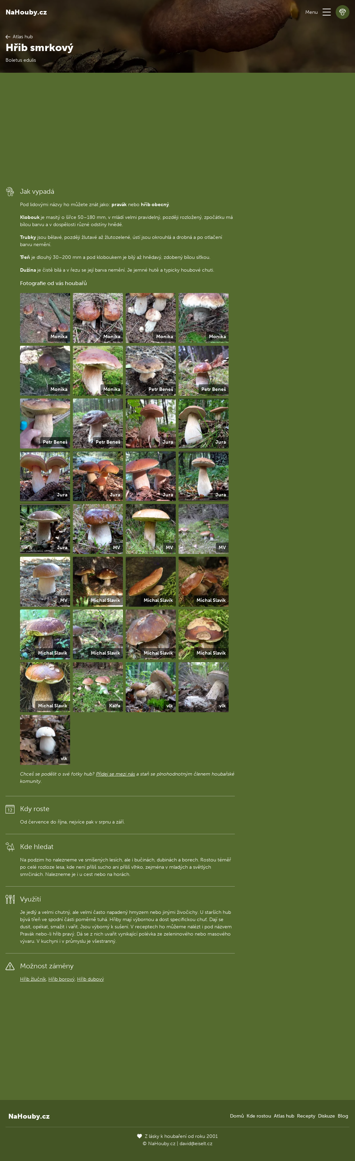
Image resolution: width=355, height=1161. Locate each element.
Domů (237, 1116)
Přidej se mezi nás (115, 774)
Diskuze (326, 1116)
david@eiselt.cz (196, 1144)
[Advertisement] (120, 129)
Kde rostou (259, 1116)
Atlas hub (284, 1116)
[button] (327, 12)
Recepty (306, 1116)
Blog (343, 1116)
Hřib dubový (90, 979)
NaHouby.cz (26, 12)
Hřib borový (61, 979)
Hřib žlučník (33, 979)
